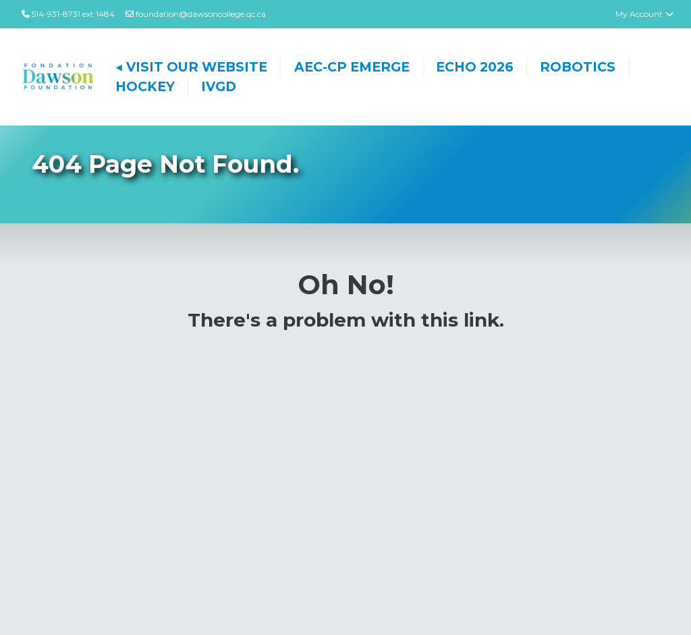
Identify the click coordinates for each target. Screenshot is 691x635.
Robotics (577, 67)
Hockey (145, 86)
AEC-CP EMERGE (352, 67)
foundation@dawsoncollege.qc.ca (196, 14)
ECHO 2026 (475, 67)
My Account (645, 14)
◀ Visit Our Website (191, 67)
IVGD (218, 86)
